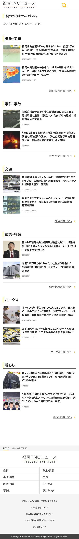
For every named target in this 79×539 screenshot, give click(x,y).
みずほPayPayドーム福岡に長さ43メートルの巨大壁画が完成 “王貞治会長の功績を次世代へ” (49, 330)
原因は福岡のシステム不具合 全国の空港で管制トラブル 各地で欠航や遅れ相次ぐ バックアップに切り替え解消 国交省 (49, 180)
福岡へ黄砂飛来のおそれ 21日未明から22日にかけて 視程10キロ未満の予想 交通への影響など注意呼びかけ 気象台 (49, 71)
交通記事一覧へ (63, 221)
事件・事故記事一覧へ (60, 156)
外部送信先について (39, 507)
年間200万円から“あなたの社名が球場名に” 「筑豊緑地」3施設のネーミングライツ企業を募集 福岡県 (49, 267)
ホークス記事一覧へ (61, 352)
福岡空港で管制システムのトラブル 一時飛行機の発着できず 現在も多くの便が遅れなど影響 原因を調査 (48, 201)
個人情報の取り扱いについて (38, 513)
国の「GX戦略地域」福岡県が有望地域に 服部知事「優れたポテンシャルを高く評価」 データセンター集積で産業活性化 (49, 246)
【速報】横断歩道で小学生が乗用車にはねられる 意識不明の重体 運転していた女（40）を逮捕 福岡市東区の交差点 (49, 115)
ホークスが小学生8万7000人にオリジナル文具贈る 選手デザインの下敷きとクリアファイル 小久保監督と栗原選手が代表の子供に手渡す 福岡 (48, 311)
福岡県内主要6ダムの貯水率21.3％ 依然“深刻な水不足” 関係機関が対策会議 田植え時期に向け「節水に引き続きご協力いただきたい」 (48, 50)
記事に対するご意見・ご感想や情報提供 (38, 501)
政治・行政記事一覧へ (60, 286)
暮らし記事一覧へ (62, 417)
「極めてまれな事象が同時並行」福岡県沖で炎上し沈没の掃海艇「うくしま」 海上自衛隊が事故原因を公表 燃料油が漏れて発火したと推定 (48, 136)
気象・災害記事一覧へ (60, 90)
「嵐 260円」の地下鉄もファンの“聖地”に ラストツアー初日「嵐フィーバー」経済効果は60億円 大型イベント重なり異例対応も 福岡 (49, 397)
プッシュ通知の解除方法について (39, 520)
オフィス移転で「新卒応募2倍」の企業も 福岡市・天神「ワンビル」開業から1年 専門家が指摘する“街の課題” (48, 376)
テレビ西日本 (38, 526)
